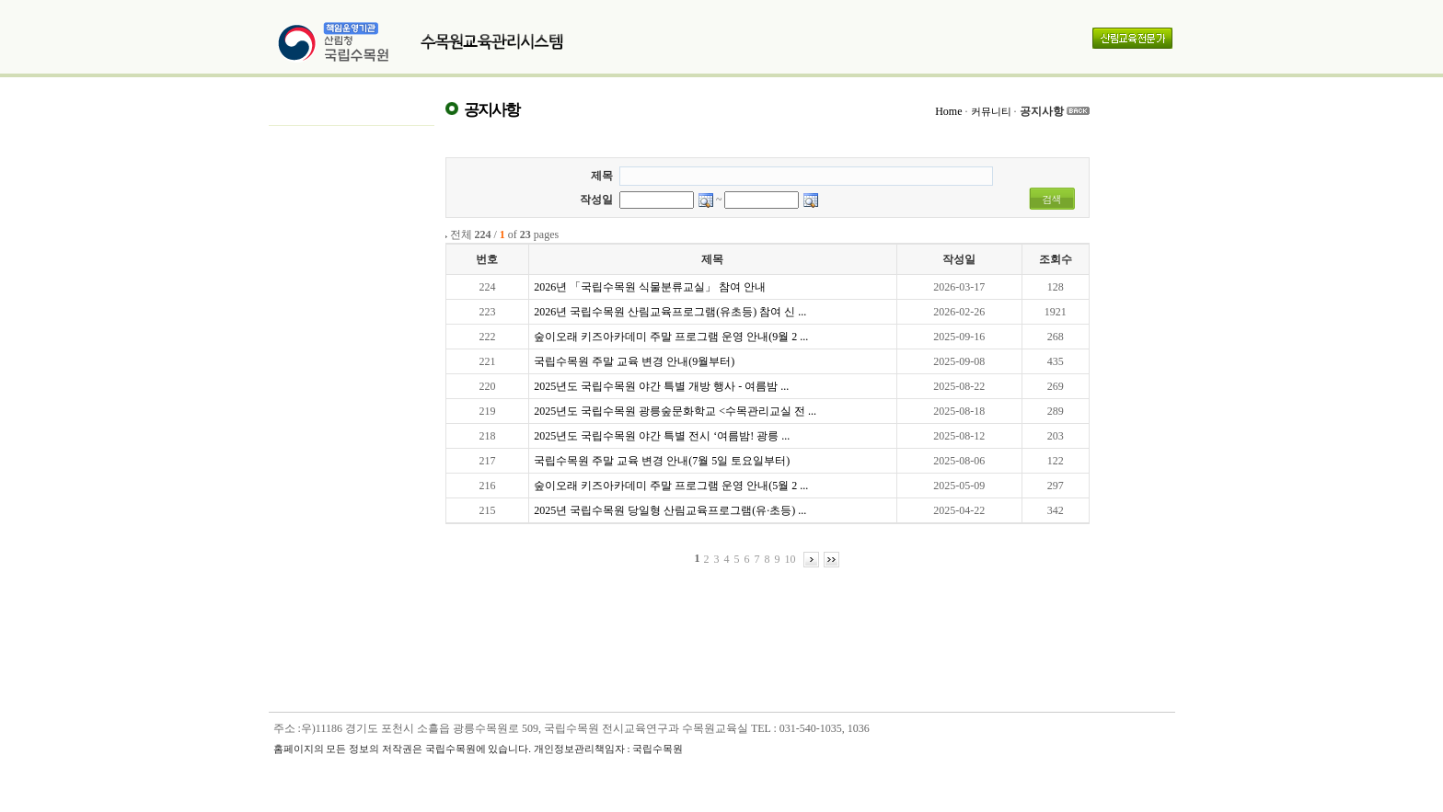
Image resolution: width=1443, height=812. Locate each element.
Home (948, 111)
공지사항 (1042, 111)
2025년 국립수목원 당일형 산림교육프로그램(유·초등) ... (670, 510)
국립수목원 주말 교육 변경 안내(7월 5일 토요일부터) (662, 460)
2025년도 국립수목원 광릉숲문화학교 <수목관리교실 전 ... (675, 411)
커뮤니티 (991, 111)
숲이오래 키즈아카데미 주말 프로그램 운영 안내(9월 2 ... (671, 336)
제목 (602, 175)
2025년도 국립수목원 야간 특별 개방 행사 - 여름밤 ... (661, 386)
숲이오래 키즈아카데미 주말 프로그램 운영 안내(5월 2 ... (671, 485)
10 (790, 559)
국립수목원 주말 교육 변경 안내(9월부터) (634, 361)
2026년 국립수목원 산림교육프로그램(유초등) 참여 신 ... (670, 311)
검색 (1052, 199)
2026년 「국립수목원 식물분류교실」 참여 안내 (650, 286)
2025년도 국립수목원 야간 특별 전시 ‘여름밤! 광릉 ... (662, 435)
